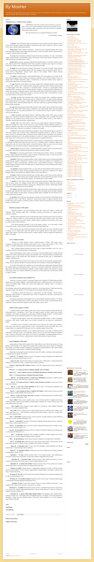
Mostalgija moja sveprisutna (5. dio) (74, 84)
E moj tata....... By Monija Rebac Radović (75, 97)
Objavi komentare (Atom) (16, 555)
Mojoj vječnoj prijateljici (72, 188)
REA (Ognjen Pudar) (71, 83)
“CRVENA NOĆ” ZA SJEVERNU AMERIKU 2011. (77, 81)
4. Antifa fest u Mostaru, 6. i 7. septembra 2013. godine (78, 106)
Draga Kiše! (70, 187)
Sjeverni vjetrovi (71, 182)
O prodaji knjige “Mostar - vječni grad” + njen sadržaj (77, 158)
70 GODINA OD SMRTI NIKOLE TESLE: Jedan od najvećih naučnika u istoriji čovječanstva (77, 103)
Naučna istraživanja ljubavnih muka (74, 51)
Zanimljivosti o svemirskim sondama (74, 150)
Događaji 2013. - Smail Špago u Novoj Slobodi (76, 107)
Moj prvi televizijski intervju (73, 161)
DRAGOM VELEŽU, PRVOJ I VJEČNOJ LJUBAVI (77, 43)
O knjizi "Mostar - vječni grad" (73, 39)
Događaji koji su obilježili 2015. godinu (75, 156)
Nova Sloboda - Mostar (72, 222)
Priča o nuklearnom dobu (72, 133)
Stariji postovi (59, 553)
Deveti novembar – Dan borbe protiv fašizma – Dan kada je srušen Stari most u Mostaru (77, 50)
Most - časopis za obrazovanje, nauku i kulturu (76, 216)
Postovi (69, 195)
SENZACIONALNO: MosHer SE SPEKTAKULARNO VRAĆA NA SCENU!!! (79, 392)
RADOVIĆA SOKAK (71, 225)
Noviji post (8, 553)
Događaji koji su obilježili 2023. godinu (75, 173)
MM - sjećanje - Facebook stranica (74, 231)
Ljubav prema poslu (71, 190)
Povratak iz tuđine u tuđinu (73, 132)
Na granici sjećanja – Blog (72, 108)
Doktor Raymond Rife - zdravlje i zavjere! (75, 119)
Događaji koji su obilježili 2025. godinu (75, 176)
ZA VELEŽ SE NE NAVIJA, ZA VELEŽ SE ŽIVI (76, 66)
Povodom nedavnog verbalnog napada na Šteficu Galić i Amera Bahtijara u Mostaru (78, 148)
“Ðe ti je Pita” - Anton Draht (73, 76)
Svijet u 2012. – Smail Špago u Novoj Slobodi (76, 99)
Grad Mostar (70, 210)
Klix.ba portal (70, 239)
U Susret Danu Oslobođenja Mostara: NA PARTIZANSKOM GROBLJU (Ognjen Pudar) (76, 61)
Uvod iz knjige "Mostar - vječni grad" (74, 41)
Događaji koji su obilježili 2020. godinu (75, 169)
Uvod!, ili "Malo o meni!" (72, 37)
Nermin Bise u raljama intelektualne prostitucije (76, 115)
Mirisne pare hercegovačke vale (74, 154)
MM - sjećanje (70, 104)
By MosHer (16, 6)
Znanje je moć (70, 113)
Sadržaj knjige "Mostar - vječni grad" (74, 40)
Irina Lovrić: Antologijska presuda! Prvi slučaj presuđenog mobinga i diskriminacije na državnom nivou (77, 138)
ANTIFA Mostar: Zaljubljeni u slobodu (75, 59)
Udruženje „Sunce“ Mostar (73, 89)
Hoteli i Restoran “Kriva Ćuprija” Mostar (75, 72)
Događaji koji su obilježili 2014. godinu (75, 146)
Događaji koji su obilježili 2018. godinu (75, 166)
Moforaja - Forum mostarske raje (74, 219)
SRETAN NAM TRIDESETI (73, 85)
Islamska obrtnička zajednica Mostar (74, 144)
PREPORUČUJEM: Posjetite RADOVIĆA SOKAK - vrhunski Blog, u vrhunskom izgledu (77, 56)
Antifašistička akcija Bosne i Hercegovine (75, 220)
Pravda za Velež (71, 44)
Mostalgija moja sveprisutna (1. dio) (74, 68)
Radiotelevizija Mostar (72, 212)
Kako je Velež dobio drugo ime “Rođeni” (75, 111)
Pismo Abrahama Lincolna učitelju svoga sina (76, 128)
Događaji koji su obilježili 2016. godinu (75, 159)
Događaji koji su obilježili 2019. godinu (75, 167)
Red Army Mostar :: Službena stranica (75, 215)
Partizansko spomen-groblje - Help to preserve (76, 223)
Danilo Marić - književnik (72, 217)
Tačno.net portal (71, 238)
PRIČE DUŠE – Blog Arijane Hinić (74, 96)
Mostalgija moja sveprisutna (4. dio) (74, 77)
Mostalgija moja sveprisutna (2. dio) (74, 69)
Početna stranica (33, 553)
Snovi (69, 184)
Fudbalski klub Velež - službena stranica (75, 213)
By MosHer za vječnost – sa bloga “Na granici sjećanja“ (78, 110)
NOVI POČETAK (71, 36)
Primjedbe (69, 197)
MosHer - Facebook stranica (73, 209)
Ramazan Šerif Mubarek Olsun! (73, 47)
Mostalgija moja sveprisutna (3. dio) (74, 71)
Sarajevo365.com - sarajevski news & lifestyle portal (77, 237)
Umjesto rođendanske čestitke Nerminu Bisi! (76, 114)
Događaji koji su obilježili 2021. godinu (75, 170)
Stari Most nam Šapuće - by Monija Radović (76, 92)
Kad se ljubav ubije (71, 185)
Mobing (69, 141)
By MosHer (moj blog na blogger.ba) (74, 205)
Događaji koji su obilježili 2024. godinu (75, 174)
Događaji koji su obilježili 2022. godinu (75, 172)
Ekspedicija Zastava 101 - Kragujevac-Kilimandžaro (77, 155)
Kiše (68, 181)
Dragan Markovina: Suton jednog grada (75, 65)
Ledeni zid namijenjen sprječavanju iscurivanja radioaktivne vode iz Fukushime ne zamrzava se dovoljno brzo (77, 123)
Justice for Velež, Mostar (72, 46)
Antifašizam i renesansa (72, 57)
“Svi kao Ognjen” (71, 91)
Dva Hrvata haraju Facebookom (74, 100)
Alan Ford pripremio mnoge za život (74, 121)
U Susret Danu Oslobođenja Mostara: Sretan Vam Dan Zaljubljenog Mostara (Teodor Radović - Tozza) (78, 64)
